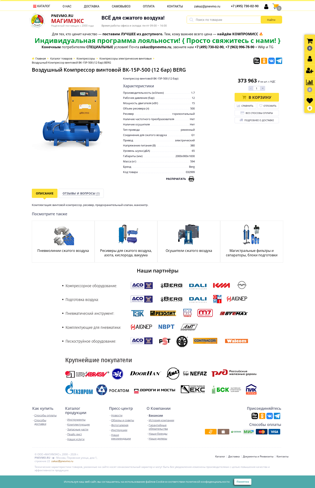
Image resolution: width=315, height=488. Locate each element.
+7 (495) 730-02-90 (245, 6)
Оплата (149, 6)
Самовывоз (121, 6)
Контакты (175, 6)
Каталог (43, 6)
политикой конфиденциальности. (208, 482)
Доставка (91, 6)
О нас (67, 6)
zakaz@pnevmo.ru (207, 6)
